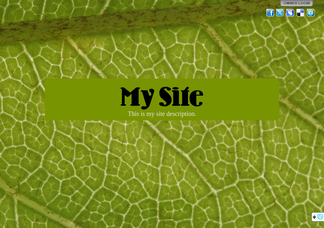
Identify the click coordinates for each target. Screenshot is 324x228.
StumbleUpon (310, 12)
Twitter (280, 12)
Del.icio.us (300, 12)
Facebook (270, 12)
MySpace (290, 12)
